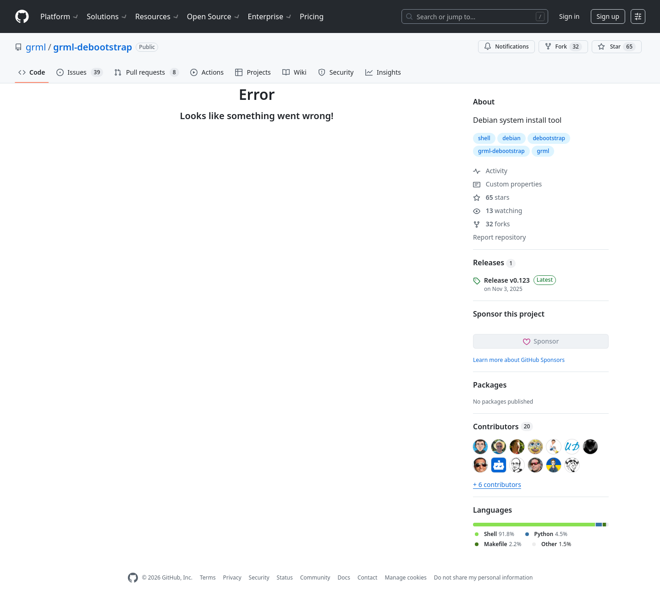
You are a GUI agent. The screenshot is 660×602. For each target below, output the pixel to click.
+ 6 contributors (497, 484)
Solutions (107, 16)
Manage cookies (405, 577)
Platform (59, 16)
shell (484, 138)
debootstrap (549, 138)
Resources (157, 16)
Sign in (569, 16)
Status (285, 577)
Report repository (499, 237)
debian (511, 138)
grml (36, 47)
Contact (367, 577)
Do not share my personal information (483, 577)
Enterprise (270, 16)
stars (491, 197)
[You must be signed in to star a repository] (617, 46)
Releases (494, 262)
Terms (208, 577)
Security (259, 577)
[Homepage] (22, 16)
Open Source (214, 16)
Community (315, 577)
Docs (343, 577)
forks (491, 223)
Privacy (232, 577)
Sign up (608, 16)
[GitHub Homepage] (132, 578)
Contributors (503, 426)
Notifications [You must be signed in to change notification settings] (506, 46)
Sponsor (541, 341)
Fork (563, 46)
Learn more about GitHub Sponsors (519, 360)
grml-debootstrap (92, 47)
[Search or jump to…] (475, 16)
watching (497, 210)
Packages (489, 385)
